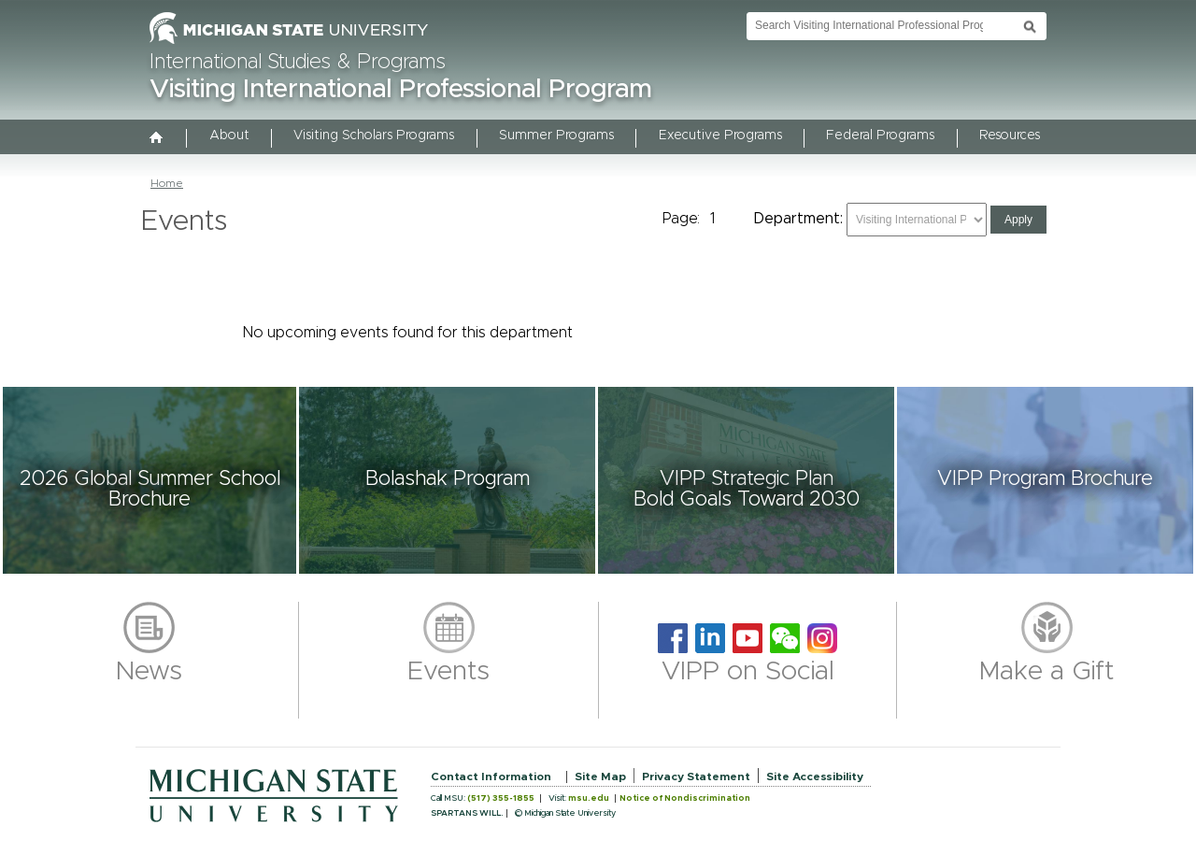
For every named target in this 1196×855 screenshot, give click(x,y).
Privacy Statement (696, 776)
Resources (1009, 135)
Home (166, 183)
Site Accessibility (814, 776)
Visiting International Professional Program (401, 90)
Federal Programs (880, 135)
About (229, 135)
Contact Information (491, 776)
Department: (798, 218)
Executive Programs (720, 135)
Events (448, 672)
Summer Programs (556, 135)
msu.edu (588, 798)
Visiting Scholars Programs (373, 135)
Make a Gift (1047, 672)
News (149, 672)
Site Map (600, 776)
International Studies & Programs (298, 62)
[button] (149, 480)
